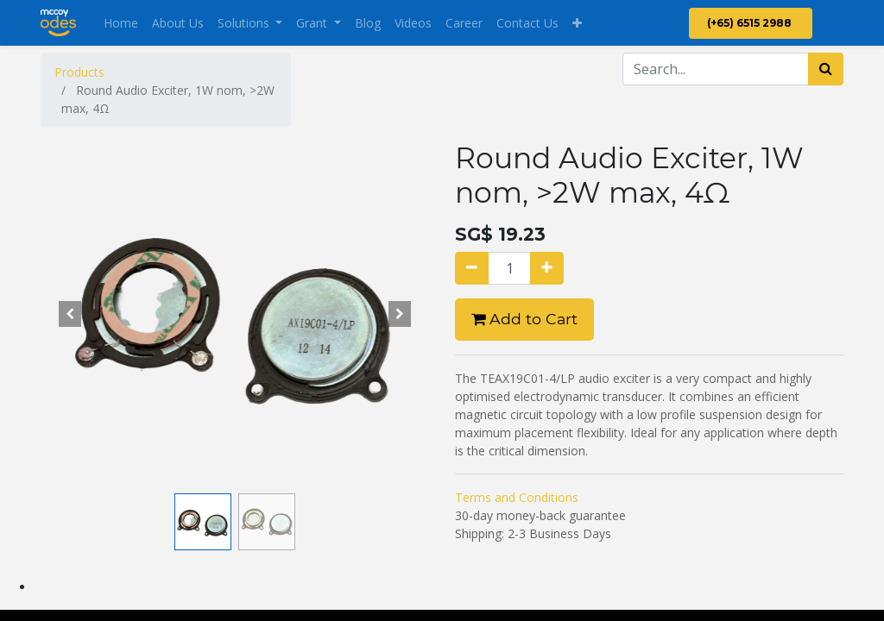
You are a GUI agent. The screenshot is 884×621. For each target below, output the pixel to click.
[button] (577, 23)
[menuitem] (121, 23)
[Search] (825, 69)
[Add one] (547, 268)
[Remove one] (472, 268)
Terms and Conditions (516, 497)
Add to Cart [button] (524, 319)
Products (79, 72)
